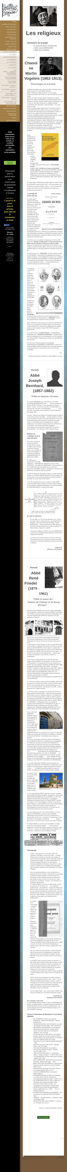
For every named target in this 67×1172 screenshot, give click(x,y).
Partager (6, 225)
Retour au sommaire (43, 1117)
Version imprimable (28, 1156)
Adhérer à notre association (10, 163)
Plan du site (38, 1156)
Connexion (61, 1156)
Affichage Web (60, 1158)
